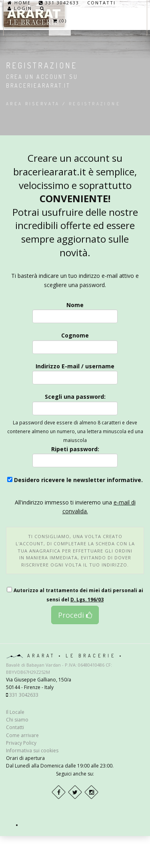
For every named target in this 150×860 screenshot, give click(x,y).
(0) (60, 21)
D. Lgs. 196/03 (87, 599)
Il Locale (15, 712)
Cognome (75, 343)
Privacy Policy (21, 742)
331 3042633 (59, 3)
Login (20, 8)
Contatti (101, 3)
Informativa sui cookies (32, 750)
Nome (75, 312)
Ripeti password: (75, 456)
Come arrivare (22, 735)
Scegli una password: (75, 404)
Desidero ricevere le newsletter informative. (75, 480)
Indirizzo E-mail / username (75, 373)
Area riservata (33, 103)
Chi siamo (17, 719)
